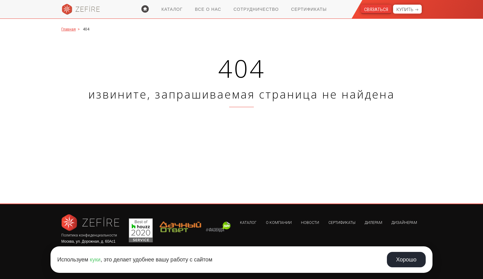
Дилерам (373, 222)
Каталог (172, 9)
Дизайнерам (404, 222)
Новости (310, 222)
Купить (404, 9)
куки (95, 260)
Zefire (81, 9)
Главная (68, 29)
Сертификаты (309, 9)
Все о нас (208, 9)
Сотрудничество (256, 9)
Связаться (376, 9)
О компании (279, 222)
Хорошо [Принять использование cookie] (406, 260)
